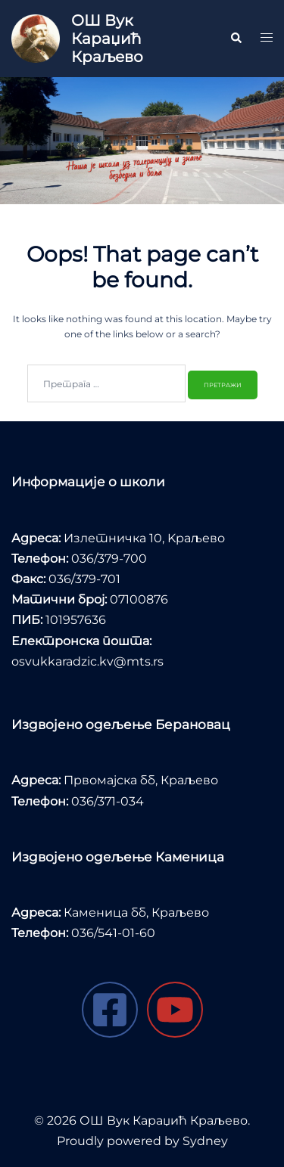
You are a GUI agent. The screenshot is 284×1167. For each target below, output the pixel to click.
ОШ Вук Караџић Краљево (107, 38)
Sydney (205, 1141)
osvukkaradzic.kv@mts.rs (87, 661)
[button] (235, 39)
